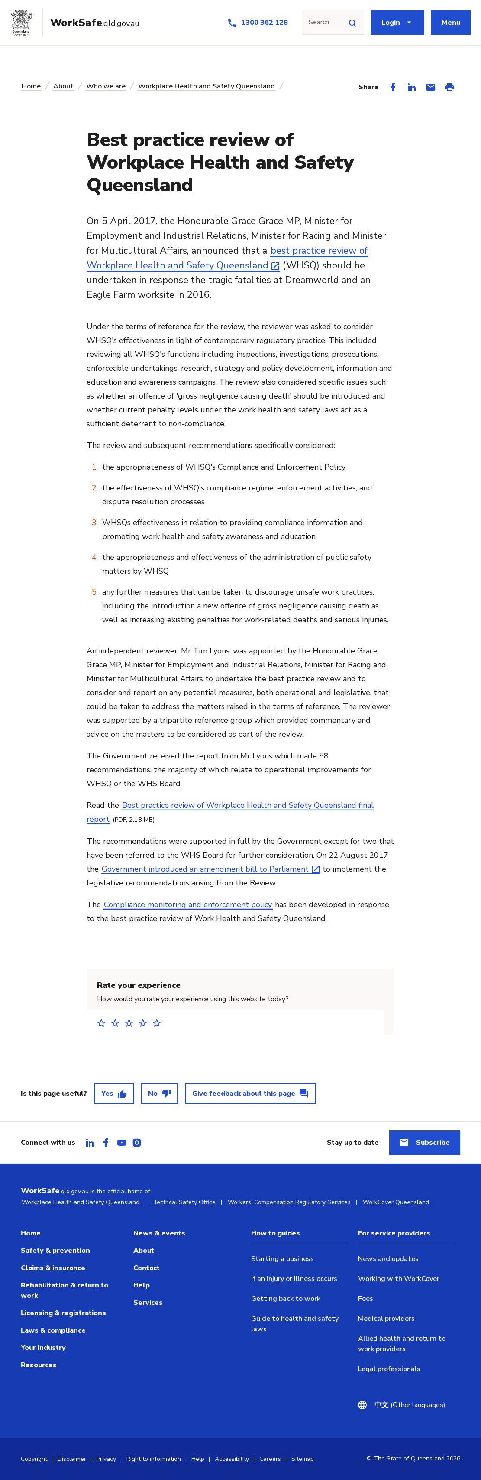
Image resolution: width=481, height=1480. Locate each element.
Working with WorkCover (398, 1279)
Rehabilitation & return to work (64, 1290)
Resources (39, 1365)
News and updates (388, 1259)
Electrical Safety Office (184, 1202)
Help (141, 1285)
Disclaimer (72, 1459)
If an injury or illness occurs (294, 1279)
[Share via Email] (430, 87)
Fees (365, 1299)
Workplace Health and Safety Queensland (206, 86)
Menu (451, 22)
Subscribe (433, 1142)
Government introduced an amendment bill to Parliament (205, 869)
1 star (104, 1023)
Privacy (106, 1459)
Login (390, 22)
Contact (146, 1268)
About (63, 86)
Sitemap (302, 1459)
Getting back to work (285, 1299)
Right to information (153, 1459)
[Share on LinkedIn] (411, 87)
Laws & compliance (53, 1330)
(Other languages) (409, 1405)
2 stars (118, 1023)
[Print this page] (449, 87)
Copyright (34, 1459)
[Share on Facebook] (392, 87)
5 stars (159, 1023)
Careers (270, 1459)
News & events (159, 1233)
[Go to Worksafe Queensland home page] (78, 22)
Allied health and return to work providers (401, 1344)
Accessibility (232, 1459)
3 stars (132, 1023)
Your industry (43, 1348)
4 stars (145, 1023)
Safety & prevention (55, 1250)
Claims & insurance (53, 1268)
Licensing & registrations (63, 1313)
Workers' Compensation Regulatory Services (289, 1202)
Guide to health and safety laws (295, 1324)
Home (31, 86)
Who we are (106, 86)
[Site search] (352, 22)
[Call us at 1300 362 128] (257, 22)
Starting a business (282, 1259)
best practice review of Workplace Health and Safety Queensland (227, 258)
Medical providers (386, 1318)
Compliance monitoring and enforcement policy (188, 904)
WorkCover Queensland (396, 1202)
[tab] (90, 1142)
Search (319, 22)
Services (148, 1302)
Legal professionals (389, 1369)
